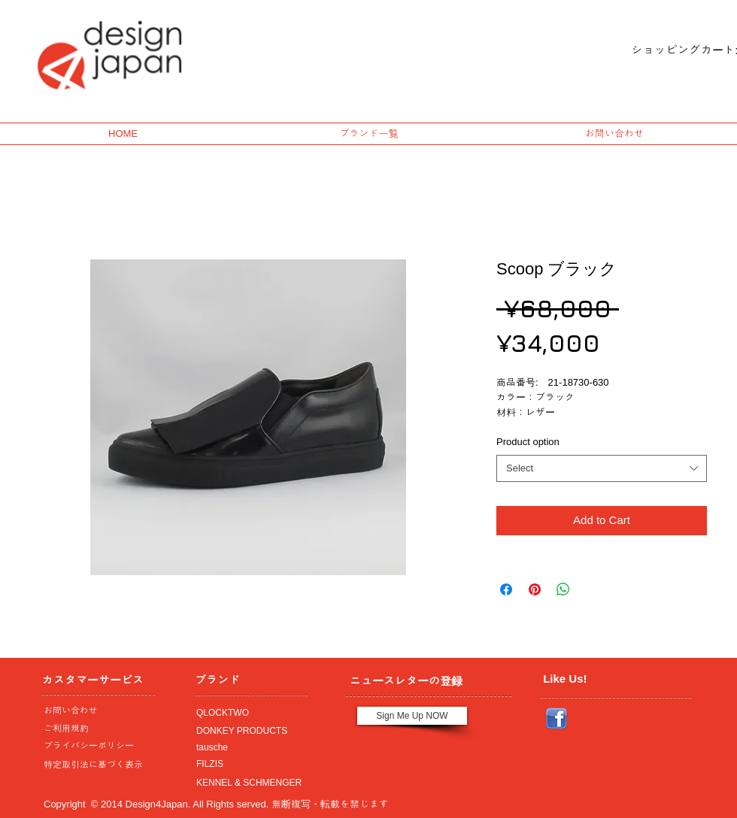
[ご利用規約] (97, 728)
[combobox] (601, 468)
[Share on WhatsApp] (563, 589)
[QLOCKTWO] (247, 713)
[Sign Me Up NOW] (412, 716)
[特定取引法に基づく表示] (94, 764)
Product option (528, 441)
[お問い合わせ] (94, 710)
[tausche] (247, 747)
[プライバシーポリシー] (94, 746)
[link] (672, 50)
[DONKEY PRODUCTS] (247, 731)
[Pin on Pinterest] (535, 589)
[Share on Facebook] (506, 589)
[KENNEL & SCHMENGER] (247, 782)
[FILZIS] (247, 764)
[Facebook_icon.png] (556, 718)
